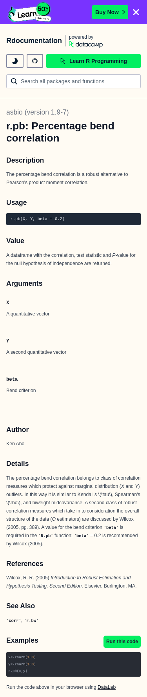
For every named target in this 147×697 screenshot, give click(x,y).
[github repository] (35, 61)
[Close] (136, 12)
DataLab (107, 687)
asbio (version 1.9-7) (37, 112)
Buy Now (110, 12)
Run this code (122, 641)
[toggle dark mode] (15, 61)
